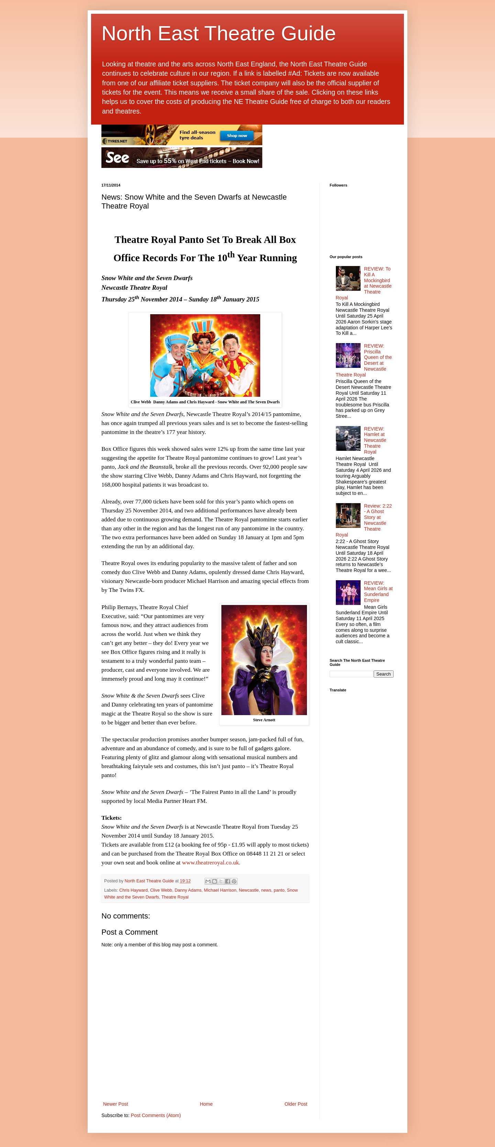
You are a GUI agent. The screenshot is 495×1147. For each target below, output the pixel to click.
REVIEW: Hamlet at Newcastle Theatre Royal (375, 440)
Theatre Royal (174, 897)
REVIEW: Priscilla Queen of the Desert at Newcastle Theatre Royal (364, 360)
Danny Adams (188, 890)
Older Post (296, 1104)
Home (206, 1104)
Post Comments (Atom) (156, 1115)
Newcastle (249, 890)
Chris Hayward (133, 890)
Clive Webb (161, 890)
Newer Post (115, 1104)
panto (279, 890)
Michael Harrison (220, 890)
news (266, 890)
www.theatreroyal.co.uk (210, 862)
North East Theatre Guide (218, 33)
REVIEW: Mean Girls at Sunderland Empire (378, 591)
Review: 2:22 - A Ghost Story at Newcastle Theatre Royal (364, 520)
